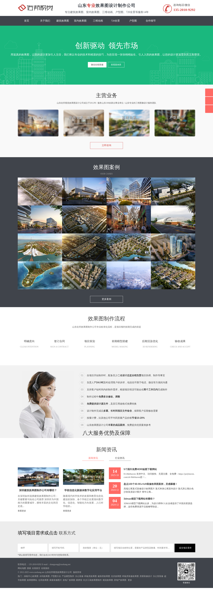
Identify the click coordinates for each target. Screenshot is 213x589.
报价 (49, 129)
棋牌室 (79, 581)
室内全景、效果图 (83, 117)
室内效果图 (80, 20)
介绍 (27, 129)
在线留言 (36, 569)
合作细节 (151, 20)
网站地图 (22, 569)
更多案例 (106, 300)
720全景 (115, 20)
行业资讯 (120, 459)
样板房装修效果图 (130, 577)
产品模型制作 (68, 577)
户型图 (133, 20)
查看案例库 (116, 65)
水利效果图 (44, 577)
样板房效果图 (90, 577)
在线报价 (45, 569)
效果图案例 (106, 168)
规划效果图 (108, 581)
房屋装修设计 (146, 577)
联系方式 (68, 533)
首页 (26, 20)
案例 (38, 129)
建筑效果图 (62, 20)
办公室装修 (158, 577)
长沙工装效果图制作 (92, 581)
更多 (130, 581)
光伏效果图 (116, 577)
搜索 (29, 569)
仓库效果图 (43, 581)
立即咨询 (106, 146)
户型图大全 (56, 577)
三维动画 (98, 20)
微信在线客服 (97, 65)
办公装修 (79, 577)
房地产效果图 (120, 581)
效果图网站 (32, 581)
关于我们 (45, 20)
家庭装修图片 (55, 581)
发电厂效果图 (69, 581)
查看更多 (22, 512)
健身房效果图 (104, 577)
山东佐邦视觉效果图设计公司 (58, 573)
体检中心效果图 (31, 577)
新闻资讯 (92, 459)
